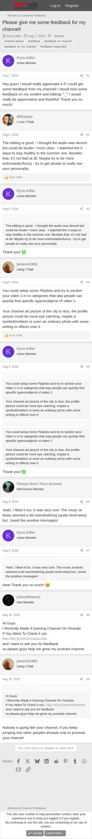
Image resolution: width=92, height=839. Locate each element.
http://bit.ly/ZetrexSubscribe (24, 638)
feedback (34, 41)
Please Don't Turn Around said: (28, 560)
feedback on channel (58, 41)
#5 (88, 366)
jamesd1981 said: (18, 376)
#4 (88, 282)
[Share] (81, 76)
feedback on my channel (20, 46)
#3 (88, 209)
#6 (88, 501)
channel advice (14, 41)
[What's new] (86, 5)
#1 (88, 75)
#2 (88, 134)
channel (59, 36)
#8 (88, 615)
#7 (88, 550)
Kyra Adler (14, 36)
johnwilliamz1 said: (19, 688)
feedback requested (53, 46)
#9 (88, 679)
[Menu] (7, 6)
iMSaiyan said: (16, 218)
